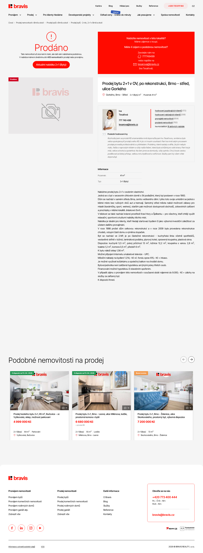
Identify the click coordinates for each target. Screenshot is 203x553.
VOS (42, 547)
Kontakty (107, 514)
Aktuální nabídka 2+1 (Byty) (51, 64)
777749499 (148, 56)
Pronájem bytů (15, 497)
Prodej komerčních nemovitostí (72, 501)
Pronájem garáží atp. (18, 509)
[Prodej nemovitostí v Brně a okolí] (30, 23)
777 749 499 (125, 120)
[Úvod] (10, 23)
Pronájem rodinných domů (21, 505)
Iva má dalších (170, 126)
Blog (105, 501)
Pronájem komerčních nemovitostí (25, 501)
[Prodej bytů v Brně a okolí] (57, 23)
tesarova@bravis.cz (148, 64)
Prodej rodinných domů (68, 505)
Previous (183, 360)
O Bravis (107, 497)
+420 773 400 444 (164, 497)
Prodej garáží (63, 509)
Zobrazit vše (14, 514)
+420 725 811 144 (176, 6)
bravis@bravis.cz (163, 514)
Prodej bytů (63, 497)
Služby (106, 505)
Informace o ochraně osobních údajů (21, 547)
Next (191, 360)
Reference (108, 509)
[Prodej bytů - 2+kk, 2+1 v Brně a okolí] (86, 23)
